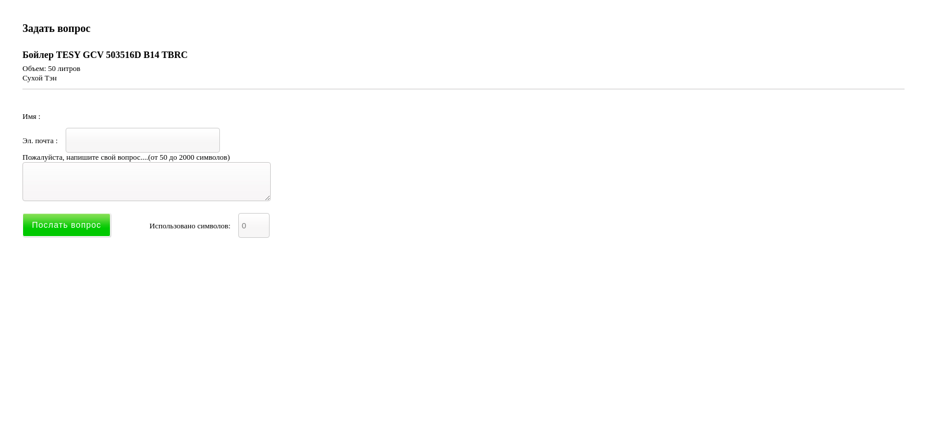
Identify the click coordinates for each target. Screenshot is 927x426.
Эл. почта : (121, 140)
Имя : (112, 116)
